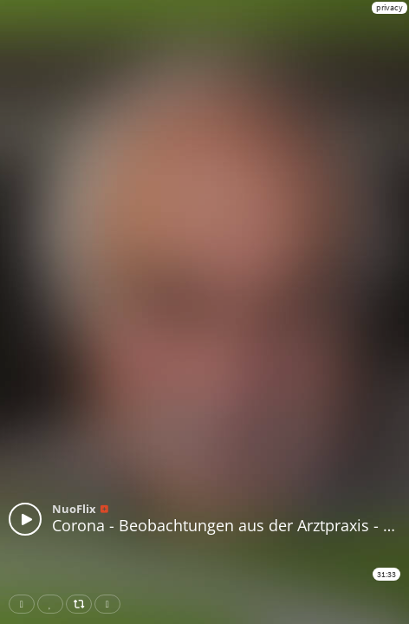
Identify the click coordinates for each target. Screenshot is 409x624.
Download (110, 604)
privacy (389, 7)
